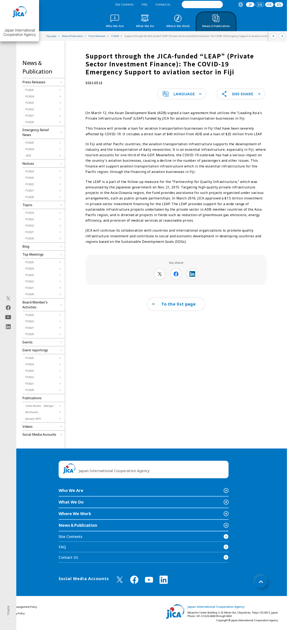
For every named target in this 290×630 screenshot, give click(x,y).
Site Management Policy (23, 607)
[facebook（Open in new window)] (8, 307)
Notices (28, 163)
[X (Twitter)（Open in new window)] (8, 298)
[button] (182, 99)
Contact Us (162, 4)
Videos (27, 426)
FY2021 (29, 115)
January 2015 (33, 418)
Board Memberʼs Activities (35, 304)
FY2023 (29, 102)
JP (250, 4)
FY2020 (29, 122)
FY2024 (29, 96)
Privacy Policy (17, 613)
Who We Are (71, 490)
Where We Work (75, 513)
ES (279, 4)
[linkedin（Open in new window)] (8, 326)
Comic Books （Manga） (40, 406)
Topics (27, 205)
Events (27, 342)
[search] (202, 4)
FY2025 (29, 90)
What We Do (71, 502)
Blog (25, 246)
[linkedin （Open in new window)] (164, 580)
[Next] (282, 36)
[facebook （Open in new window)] (134, 580)
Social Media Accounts (39, 434)
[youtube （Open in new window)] (149, 580)
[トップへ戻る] (261, 582)
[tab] (240, 4)
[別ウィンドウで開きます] (160, 279)
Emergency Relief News (35, 132)
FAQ (144, 4)
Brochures (31, 412)
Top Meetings (33, 254)
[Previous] (273, 36)
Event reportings (35, 350)
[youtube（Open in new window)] (8, 317)
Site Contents (124, 4)
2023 (28, 155)
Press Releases (33, 82)
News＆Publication (78, 525)
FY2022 (29, 109)
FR (269, 4)
